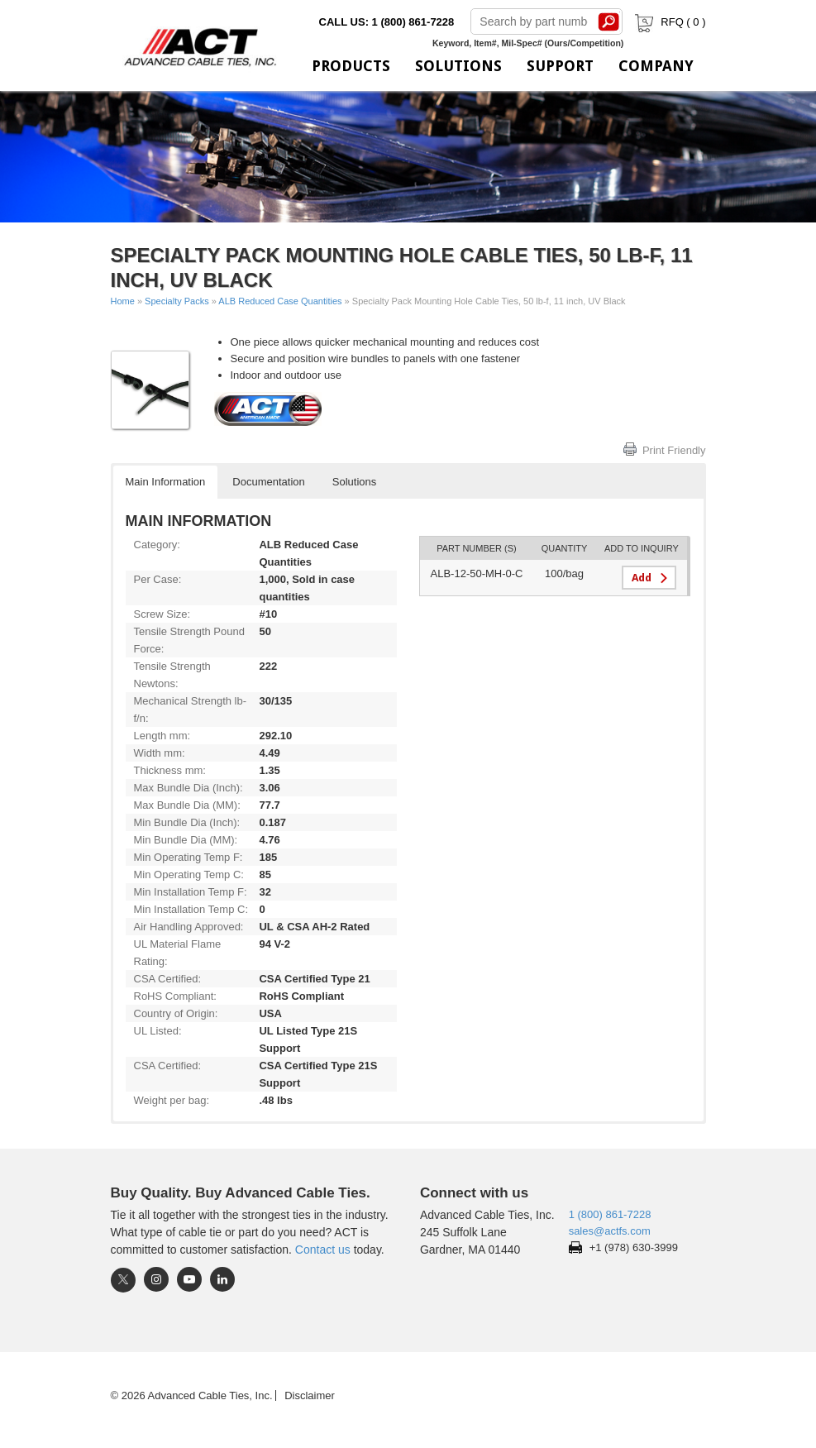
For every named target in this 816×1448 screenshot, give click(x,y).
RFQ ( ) (668, 22)
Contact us (323, 1249)
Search (608, 21)
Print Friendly (674, 450)
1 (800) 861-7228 (610, 1214)
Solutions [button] (354, 481)
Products (351, 65)
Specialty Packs (177, 301)
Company (656, 65)
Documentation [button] (268, 481)
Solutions (458, 65)
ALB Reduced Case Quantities (279, 301)
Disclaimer (309, 1395)
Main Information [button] (166, 481)
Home (123, 301)
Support (560, 65)
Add (641, 577)
